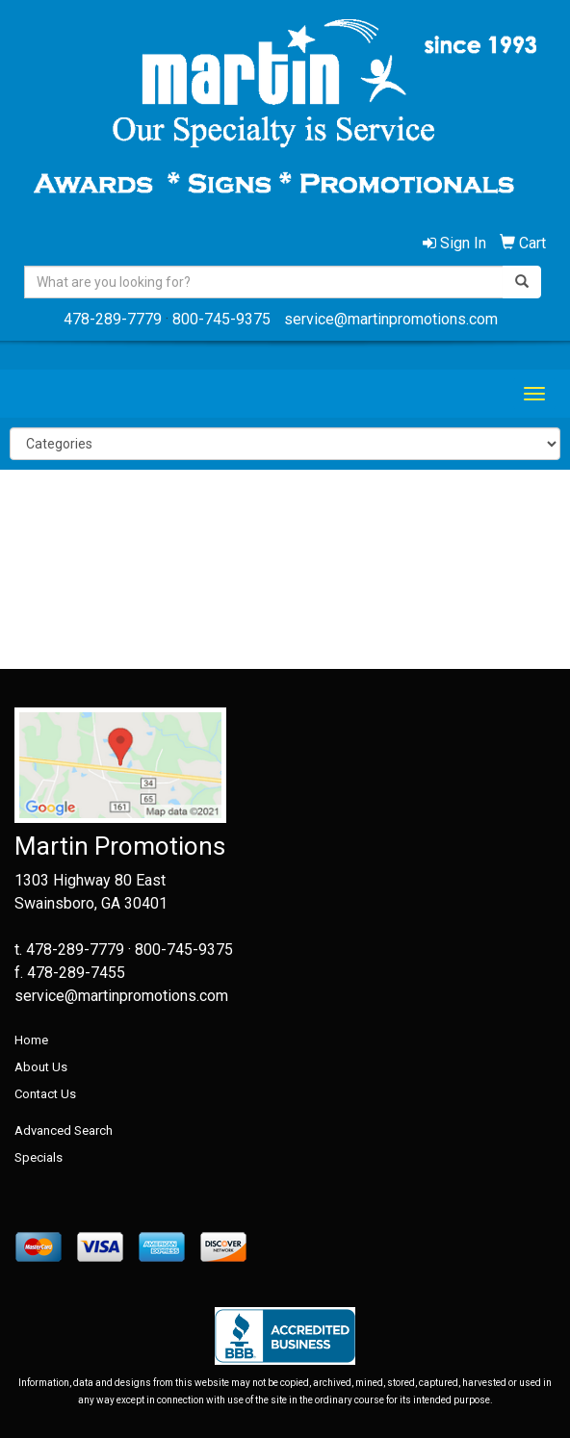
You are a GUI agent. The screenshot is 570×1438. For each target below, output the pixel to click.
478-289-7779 (113, 319)
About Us (40, 1067)
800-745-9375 (221, 319)
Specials (38, 1157)
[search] (522, 282)
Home (31, 1040)
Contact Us (45, 1094)
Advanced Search (63, 1130)
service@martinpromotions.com (391, 319)
